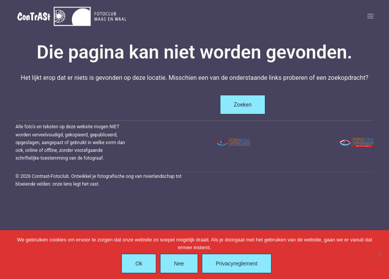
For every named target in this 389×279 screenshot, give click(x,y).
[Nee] (379, 254)
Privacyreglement (237, 263)
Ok (138, 263)
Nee (179, 263)
